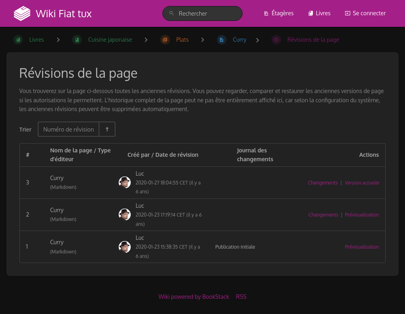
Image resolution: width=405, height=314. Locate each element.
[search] (202, 13)
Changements (323, 183)
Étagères (278, 13)
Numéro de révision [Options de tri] (68, 129)
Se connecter (365, 13)
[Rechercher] (171, 13)
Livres (319, 13)
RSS (241, 296)
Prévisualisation (362, 215)
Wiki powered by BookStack (193, 296)
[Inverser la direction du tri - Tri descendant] (107, 129)
